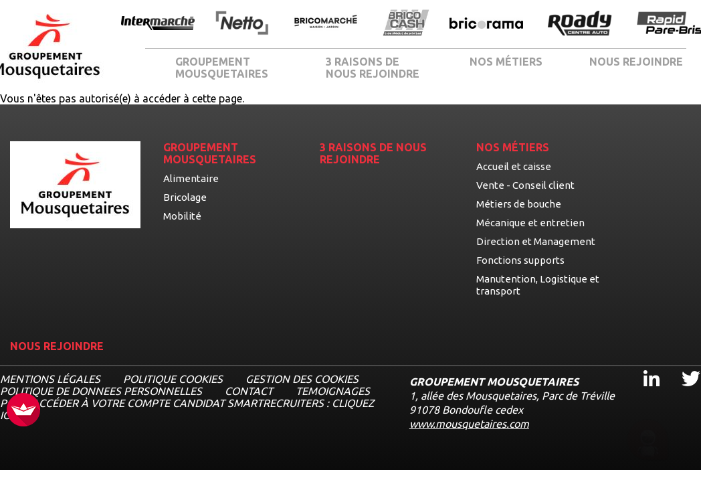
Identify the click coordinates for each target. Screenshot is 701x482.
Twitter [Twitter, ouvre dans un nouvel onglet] (682, 366)
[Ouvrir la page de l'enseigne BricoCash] (406, 23)
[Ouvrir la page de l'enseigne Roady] (580, 24)
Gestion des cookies (302, 379)
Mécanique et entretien (530, 222)
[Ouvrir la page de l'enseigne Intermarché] (158, 24)
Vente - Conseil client (525, 185)
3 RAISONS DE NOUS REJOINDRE (372, 68)
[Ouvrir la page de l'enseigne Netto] (242, 23)
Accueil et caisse (513, 166)
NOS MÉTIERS (506, 62)
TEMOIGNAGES (333, 391)
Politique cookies (173, 379)
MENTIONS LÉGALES (50, 379)
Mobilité (182, 216)
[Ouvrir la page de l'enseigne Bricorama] (486, 24)
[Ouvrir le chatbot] (648, 442)
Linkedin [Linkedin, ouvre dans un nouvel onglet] (643, 366)
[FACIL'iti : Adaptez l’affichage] (23, 410)
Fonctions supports (520, 260)
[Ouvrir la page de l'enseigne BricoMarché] (326, 23)
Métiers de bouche (518, 204)
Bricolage (185, 197)
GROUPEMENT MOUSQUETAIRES (221, 68)
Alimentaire (191, 178)
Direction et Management (535, 241)
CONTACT (249, 391)
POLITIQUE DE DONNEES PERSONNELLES (101, 391)
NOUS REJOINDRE (636, 62)
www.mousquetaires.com (469, 424)
